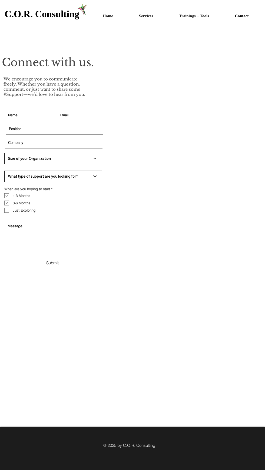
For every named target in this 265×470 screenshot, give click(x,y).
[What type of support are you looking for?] (53, 176)
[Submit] (52, 262)
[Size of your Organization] (53, 158)
